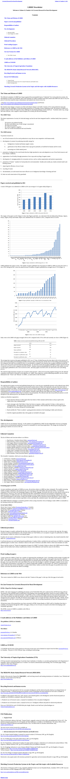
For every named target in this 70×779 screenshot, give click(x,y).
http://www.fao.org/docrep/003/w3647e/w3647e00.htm (15, 740)
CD (8, 645)
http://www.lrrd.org (60, 390)
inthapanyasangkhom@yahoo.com (22, 508)
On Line (3, 584)
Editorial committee (9, 37)
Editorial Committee (7, 434)
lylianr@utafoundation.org (8, 706)
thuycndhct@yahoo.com (16, 517)
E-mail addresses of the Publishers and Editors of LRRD (20, 59)
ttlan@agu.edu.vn (12, 518)
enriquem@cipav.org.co (39, 444)
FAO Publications (6, 714)
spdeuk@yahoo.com (18, 516)
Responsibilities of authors (11, 25)
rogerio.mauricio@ (23, 464)
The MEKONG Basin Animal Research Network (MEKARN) (21, 69)
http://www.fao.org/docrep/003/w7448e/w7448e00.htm (15, 754)
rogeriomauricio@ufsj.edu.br (42, 447)
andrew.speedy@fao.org (7, 724)
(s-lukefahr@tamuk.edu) (22, 476)
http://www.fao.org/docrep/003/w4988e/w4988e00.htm (23, 748)
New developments (9, 29)
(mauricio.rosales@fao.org (26, 467)
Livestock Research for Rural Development (12, 1)
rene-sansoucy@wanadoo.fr (36, 441)
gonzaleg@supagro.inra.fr (36, 453)
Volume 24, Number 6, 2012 (61, 1)
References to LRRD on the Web (13, 48)
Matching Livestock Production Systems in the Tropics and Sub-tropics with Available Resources (31, 86)
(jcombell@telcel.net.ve (25, 472)
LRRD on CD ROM (9, 62)
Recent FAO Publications (11, 77)
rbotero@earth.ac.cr (35, 452)
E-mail (3, 618)
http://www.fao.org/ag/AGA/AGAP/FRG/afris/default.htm (16, 729)
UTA (35, 657)
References (4, 573)
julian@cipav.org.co (34, 450)
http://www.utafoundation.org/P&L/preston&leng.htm (15, 772)
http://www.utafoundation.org (8, 665)
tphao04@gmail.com (14, 514)
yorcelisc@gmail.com (14, 520)
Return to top (4, 777)
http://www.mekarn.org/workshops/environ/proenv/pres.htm (16, 104)
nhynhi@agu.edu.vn (15, 510)
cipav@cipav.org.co (6, 625)
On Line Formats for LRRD (12, 51)
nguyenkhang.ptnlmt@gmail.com (18, 513)
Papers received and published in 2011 (13, 183)
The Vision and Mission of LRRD (13, 18)
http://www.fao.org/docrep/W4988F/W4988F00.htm (24, 750)
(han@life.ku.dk (21, 470)
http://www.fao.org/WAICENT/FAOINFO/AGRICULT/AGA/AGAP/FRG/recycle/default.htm (24, 693)
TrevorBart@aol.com (33, 449)
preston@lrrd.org (32, 440)
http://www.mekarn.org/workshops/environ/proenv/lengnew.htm (20, 102)
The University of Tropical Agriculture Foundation (18, 66)
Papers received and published (12, 21)
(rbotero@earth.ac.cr (21, 479)
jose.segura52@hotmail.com (35, 443)
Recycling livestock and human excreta (15, 73)
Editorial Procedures (10, 41)
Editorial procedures (7, 528)
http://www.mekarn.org (7, 679)
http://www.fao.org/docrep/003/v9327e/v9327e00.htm (15, 736)
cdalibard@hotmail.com (25, 474)
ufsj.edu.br (31, 464)
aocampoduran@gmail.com (38, 446)
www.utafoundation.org (15, 391)
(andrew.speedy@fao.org (21, 469)
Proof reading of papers (10, 44)
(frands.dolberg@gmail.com (25, 473)
